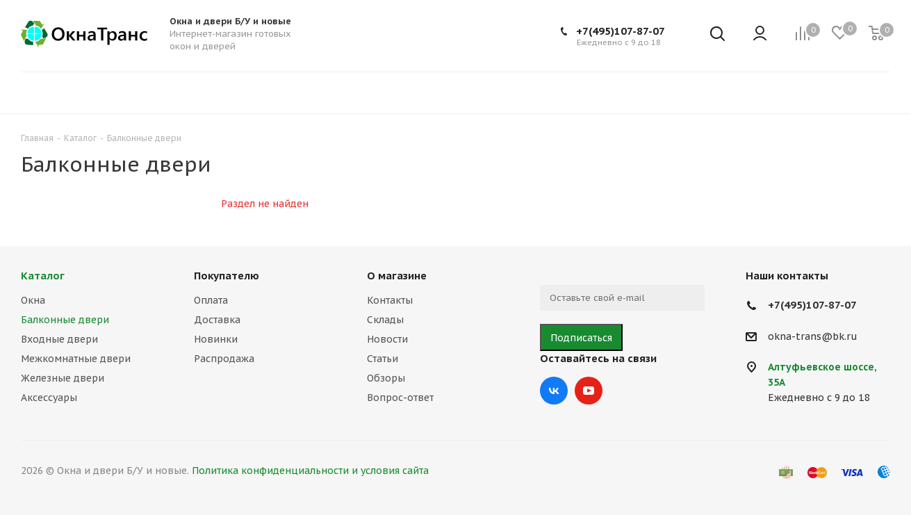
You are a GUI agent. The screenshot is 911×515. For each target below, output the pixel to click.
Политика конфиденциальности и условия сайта (310, 470)
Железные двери (62, 378)
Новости (387, 339)
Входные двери (59, 339)
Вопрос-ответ (400, 397)
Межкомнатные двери (76, 358)
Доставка (217, 319)
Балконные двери (65, 319)
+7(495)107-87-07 (620, 31)
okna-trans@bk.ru (812, 336)
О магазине (397, 275)
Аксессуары (49, 397)
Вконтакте (554, 390)
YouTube (588, 390)
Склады (385, 319)
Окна (33, 300)
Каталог (43, 275)
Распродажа (224, 358)
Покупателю (226, 275)
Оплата (211, 300)
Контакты (390, 300)
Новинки (216, 339)
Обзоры (386, 378)
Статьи (382, 358)
